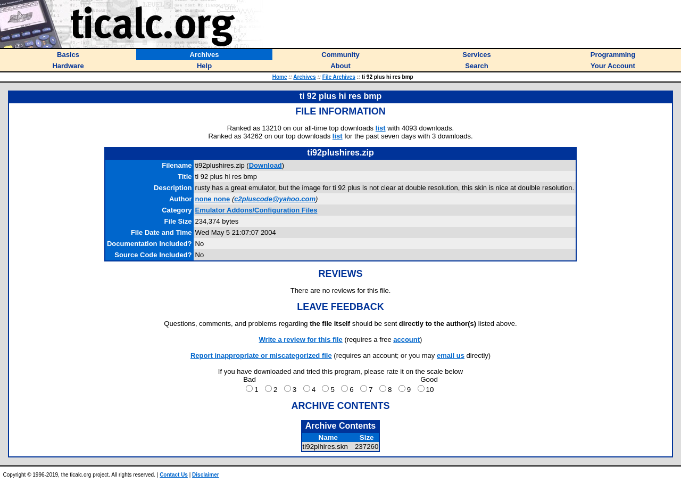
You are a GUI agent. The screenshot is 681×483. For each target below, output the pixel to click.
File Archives (338, 77)
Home (279, 77)
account (406, 339)
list (381, 128)
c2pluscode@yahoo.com (274, 199)
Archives (304, 77)
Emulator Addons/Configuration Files (256, 210)
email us (450, 355)
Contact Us (174, 475)
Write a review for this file (301, 339)
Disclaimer (205, 475)
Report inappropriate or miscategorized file (261, 355)
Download (265, 165)
